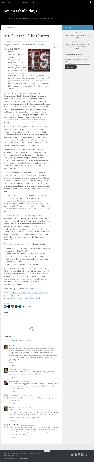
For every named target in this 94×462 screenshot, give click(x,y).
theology (13, 27)
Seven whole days (20, 11)
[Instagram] (79, 454)
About (32, 2)
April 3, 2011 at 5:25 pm (27, 425)
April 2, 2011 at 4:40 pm (25, 395)
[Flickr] (82, 454)
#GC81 (10, 2)
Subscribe (70, 67)
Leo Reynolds (31, 289)
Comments (11, 340)
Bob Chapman (13, 381)
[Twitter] (72, 454)
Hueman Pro (24, 458)
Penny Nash (12, 345)
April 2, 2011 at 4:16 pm (24, 346)
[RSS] (85, 454)
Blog (3, 2)
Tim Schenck (13, 395)
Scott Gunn (10, 41)
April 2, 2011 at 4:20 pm (24, 369)
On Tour (18, 2)
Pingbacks (25, 340)
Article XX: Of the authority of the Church (24, 298)
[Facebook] (76, 454)
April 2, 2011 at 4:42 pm (24, 407)
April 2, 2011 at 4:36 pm (26, 381)
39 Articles (40, 45)
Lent (6, 27)
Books (25, 2)
